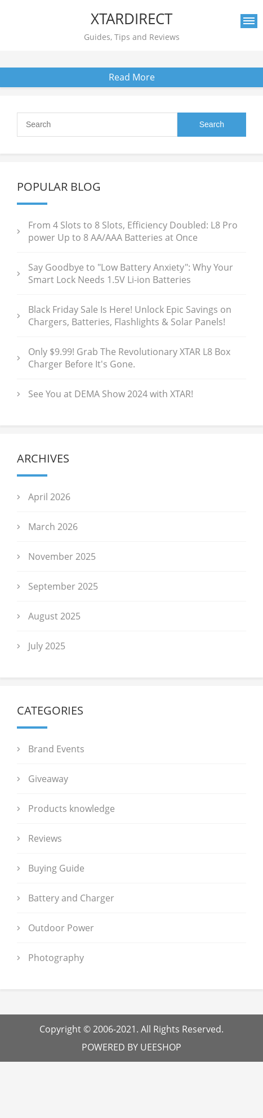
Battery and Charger (71, 898)
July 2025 (46, 646)
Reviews (45, 838)
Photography (56, 957)
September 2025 (63, 586)
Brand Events (56, 749)
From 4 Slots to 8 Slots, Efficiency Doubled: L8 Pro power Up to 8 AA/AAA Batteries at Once (133, 231)
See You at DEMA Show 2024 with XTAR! (110, 394)
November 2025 (62, 556)
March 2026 (53, 526)
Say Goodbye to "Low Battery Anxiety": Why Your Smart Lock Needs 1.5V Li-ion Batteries (130, 273)
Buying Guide (56, 868)
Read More (132, 77)
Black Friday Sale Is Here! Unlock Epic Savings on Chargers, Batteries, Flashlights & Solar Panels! (129, 315)
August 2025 (54, 616)
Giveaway (48, 779)
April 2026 (49, 497)
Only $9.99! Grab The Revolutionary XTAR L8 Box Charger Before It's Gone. (129, 357)
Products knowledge (71, 808)
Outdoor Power (61, 928)
